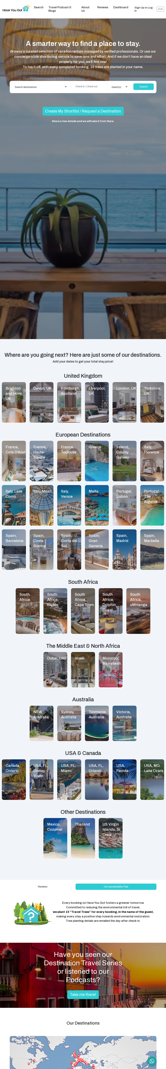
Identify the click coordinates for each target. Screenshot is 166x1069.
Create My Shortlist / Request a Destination (83, 107)
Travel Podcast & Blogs (59, 7)
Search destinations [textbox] (26, 83)
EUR (160, 7)
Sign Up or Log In (143, 7)
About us (85, 7)
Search (38, 5)
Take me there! (83, 990)
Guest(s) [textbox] (116, 83)
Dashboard (120, 5)
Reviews (102, 5)
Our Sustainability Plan (116, 882)
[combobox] (40, 82)
